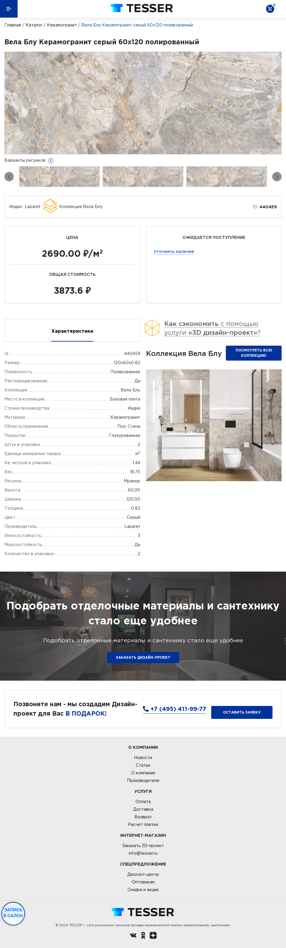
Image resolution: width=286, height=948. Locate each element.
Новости (143, 757)
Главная (12, 25)
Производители (143, 780)
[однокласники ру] (143, 936)
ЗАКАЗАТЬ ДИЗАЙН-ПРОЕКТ (143, 657)
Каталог (34, 25)
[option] (143, 103)
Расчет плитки (143, 824)
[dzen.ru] (153, 936)
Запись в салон (13, 912)
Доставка (143, 809)
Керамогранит (62, 25)
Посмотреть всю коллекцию (254, 352)
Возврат (143, 816)
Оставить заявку (242, 712)
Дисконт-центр (143, 874)
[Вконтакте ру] (133, 936)
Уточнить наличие (174, 251)
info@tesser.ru (143, 853)
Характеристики (72, 331)
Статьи (143, 765)
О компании (143, 772)
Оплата (143, 801)
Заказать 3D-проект (143, 845)
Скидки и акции (143, 889)
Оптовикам (143, 882)
